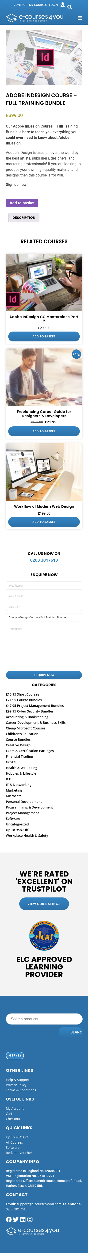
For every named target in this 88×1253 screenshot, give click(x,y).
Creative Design (18, 745)
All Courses (14, 1142)
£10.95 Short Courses (22, 694)
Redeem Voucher (19, 1152)
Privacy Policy (16, 1085)
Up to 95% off (17, 1137)
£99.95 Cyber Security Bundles (30, 711)
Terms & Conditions (21, 1090)
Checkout (13, 1119)
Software (13, 818)
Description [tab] (23, 217)
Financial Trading (19, 756)
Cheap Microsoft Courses (25, 728)
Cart (9, 1113)
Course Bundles (18, 739)
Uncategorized (17, 824)
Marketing (14, 790)
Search (76, 1032)
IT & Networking (18, 784)
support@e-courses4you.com (39, 1204)
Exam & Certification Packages (30, 751)
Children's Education (22, 734)
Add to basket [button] (44, 336)
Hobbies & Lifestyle (21, 773)
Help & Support (17, 1079)
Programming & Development (29, 807)
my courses (38, 5)
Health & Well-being (21, 767)
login (53, 5)
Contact (20, 5)
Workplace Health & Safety (27, 835)
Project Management (22, 813)
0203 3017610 (44, 560)
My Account (15, 1108)
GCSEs (10, 762)
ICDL (9, 779)
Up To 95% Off (17, 830)
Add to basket (22, 203)
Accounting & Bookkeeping (27, 717)
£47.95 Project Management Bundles (35, 705)
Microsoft (13, 796)
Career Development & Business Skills (36, 722)
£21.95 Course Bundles (24, 700)
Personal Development (24, 801)
